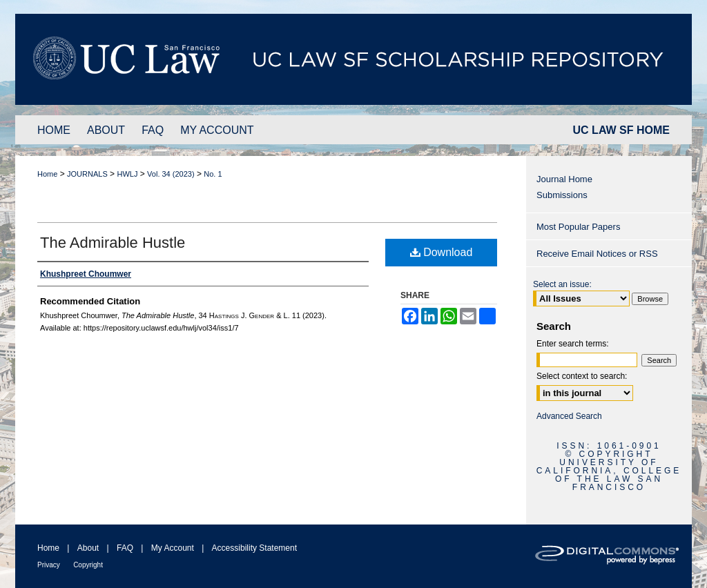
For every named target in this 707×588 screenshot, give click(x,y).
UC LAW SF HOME (621, 130)
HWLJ (127, 174)
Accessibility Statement (254, 548)
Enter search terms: (572, 344)
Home (47, 174)
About (88, 548)
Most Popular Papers (578, 227)
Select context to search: (581, 376)
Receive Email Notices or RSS (597, 253)
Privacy (48, 565)
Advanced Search (569, 416)
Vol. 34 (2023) (171, 174)
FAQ (125, 548)
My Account (172, 548)
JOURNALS (87, 174)
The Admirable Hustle (112, 242)
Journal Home (564, 179)
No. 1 (213, 174)
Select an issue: (562, 284)
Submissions (562, 195)
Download (441, 252)
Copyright (88, 565)
